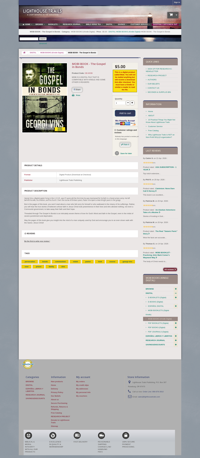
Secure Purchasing (59, 403)
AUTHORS (152, 80)
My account (83, 377)
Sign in (177, 2)
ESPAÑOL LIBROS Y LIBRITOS (159, 336)
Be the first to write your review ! (37, 242)
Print (78, 95)
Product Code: (78, 73)
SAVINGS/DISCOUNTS (155, 345)
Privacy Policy (57, 392)
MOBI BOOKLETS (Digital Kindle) (157, 312)
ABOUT (151, 116)
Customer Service (155, 126)
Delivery (54, 389)
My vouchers (81, 396)
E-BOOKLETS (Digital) (157, 297)
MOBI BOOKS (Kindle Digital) (128, 32)
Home (150, 111)
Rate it (125, 145)
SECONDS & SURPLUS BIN (159, 92)
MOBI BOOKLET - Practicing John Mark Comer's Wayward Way (157, 255)
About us (55, 400)
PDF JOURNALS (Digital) (158, 332)
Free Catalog (153, 131)
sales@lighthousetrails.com (149, 397)
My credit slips (82, 385)
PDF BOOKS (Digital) (156, 327)
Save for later (126, 154)
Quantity (118, 99)
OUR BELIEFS (154, 84)
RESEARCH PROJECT (157, 75)
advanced (43, 44)
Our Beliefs (56, 396)
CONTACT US (153, 88)
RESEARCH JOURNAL (155, 340)
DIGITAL (112, 32)
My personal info (83, 392)
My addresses (82, 389)
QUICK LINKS (152, 61)
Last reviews (153, 150)
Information (153, 104)
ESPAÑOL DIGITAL (156, 306)
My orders (80, 381)
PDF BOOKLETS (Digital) (158, 323)
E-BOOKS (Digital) (155, 302)
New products (57, 381)
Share (77, 89)
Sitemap (54, 426)
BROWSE (150, 289)
